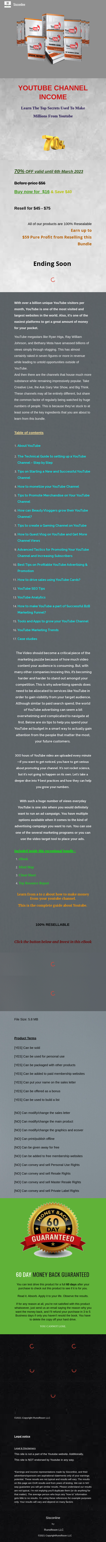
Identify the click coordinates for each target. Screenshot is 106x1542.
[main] (53, 101)
